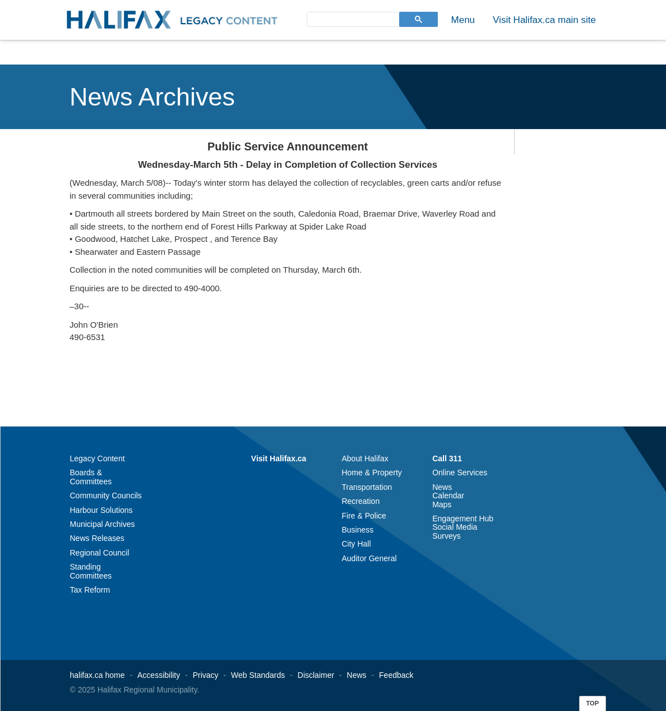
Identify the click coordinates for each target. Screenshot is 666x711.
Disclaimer (316, 675)
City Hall (356, 543)
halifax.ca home (97, 675)
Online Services (459, 472)
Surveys (446, 535)
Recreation (360, 501)
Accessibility (158, 675)
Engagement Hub (462, 518)
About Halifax (364, 458)
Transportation (366, 487)
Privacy (206, 675)
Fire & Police (363, 515)
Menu (463, 20)
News (442, 487)
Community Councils (106, 495)
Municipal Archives (102, 524)
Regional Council (100, 552)
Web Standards (258, 675)
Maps (441, 504)
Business (357, 529)
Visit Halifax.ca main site (544, 20)
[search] (352, 18)
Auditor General (368, 558)
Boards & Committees (91, 476)
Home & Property (371, 472)
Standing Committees (91, 571)
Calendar (448, 495)
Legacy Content (97, 458)
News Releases (97, 538)
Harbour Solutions (101, 510)
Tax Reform (90, 589)
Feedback (396, 675)
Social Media (454, 526)
